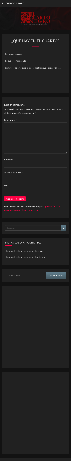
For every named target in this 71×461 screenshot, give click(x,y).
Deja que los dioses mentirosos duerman (24, 251)
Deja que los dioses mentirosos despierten (25, 257)
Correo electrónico (13, 172)
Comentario (10, 120)
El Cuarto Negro (13, 3)
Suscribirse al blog (56, 275)
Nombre (8, 159)
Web (6, 185)
